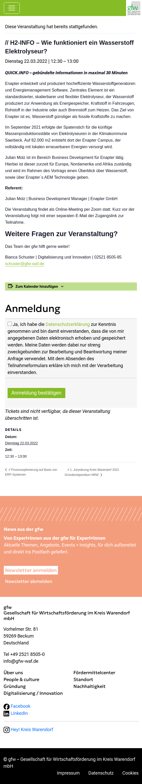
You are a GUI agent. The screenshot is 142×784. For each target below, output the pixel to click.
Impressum (68, 773)
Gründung (15, 686)
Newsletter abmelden (28, 581)
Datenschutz (101, 773)
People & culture (21, 679)
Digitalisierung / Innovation (33, 693)
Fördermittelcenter (94, 672)
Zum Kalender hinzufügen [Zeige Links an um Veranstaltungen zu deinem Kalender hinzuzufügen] (36, 286)
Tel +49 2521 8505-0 (24, 654)
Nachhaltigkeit (89, 686)
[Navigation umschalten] (12, 8)
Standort (83, 679)
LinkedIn (16, 713)
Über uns (13, 672)
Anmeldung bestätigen (36, 393)
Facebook (17, 706)
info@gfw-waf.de (21, 661)
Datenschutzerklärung (68, 324)
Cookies (130, 773)
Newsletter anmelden (31, 570)
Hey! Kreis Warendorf (28, 729)
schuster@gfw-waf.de (24, 264)
